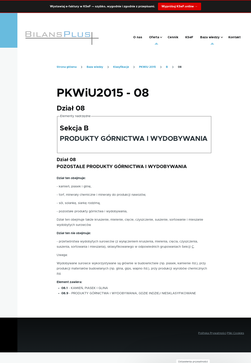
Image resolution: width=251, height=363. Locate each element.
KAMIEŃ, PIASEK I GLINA (89, 288)
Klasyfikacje (121, 67)
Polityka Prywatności (212, 333)
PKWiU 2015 (147, 67)
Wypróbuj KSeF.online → (179, 6)
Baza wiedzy (95, 67)
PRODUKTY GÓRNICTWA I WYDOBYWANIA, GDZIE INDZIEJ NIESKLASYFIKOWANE (133, 293)
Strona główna (67, 67)
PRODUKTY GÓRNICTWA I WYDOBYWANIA (133, 138)
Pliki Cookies (235, 333)
